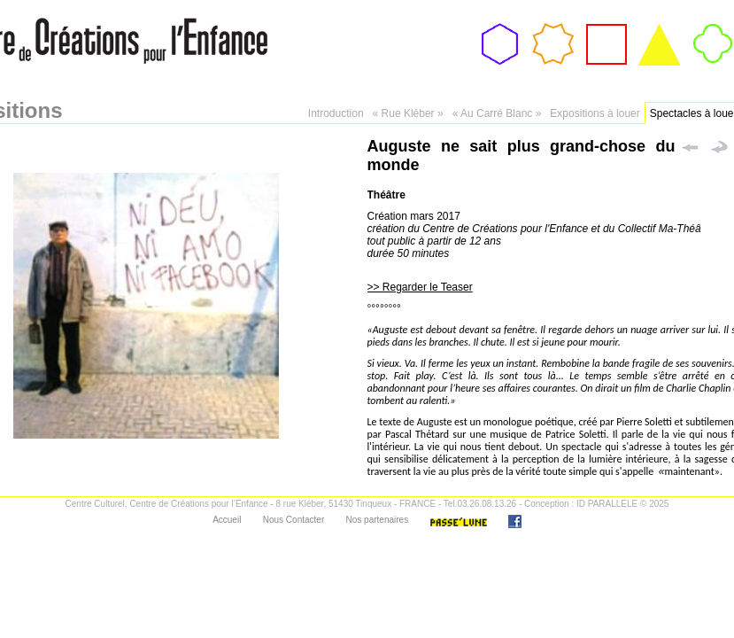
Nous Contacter (293, 520)
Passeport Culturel (552, 78)
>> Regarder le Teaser (420, 287)
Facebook (515, 521)
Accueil (226, 520)
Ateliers (605, 72)
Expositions (659, 72)
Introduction (336, 113)
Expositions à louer (594, 113)
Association (500, 72)
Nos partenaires (377, 520)
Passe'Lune (458, 521)
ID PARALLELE (606, 504)
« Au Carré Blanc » (497, 113)
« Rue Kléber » (408, 113)
